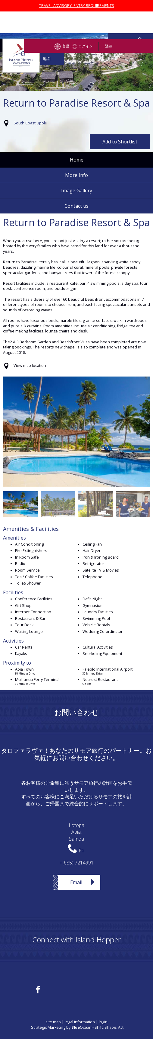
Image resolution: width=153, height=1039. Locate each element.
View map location (30, 365)
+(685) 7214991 (77, 862)
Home (76, 159)
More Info (76, 175)
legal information (80, 1022)
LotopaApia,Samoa (76, 832)
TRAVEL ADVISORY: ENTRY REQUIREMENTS (76, 5)
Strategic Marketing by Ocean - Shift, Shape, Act (77, 1027)
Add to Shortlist (119, 141)
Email (76, 882)
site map (53, 1022)
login (103, 1022)
